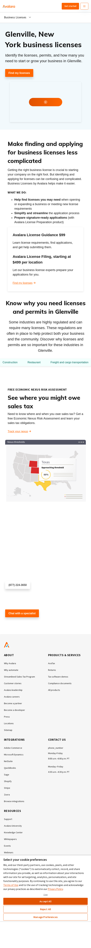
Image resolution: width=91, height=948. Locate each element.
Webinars (8, 852)
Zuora (7, 794)
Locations (9, 723)
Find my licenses (19, 73)
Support (8, 819)
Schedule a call (14, 594)
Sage (6, 774)
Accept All (45, 901)
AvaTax (51, 663)
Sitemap (8, 730)
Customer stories (12, 683)
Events (7, 845)
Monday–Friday (55, 766)
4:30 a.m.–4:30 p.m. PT (58, 771)
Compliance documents (60, 683)
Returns (52, 669)
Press (7, 716)
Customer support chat (18, 623)
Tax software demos (58, 676)
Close (45, 894)
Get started (70, 6)
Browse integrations (14, 801)
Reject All (45, 909)
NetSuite (8, 761)
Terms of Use (10, 885)
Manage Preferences (45, 917)
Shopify (8, 781)
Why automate (11, 669)
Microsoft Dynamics (13, 754)
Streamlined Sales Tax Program (19, 676)
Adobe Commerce (13, 747)
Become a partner (13, 703)
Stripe (7, 787)
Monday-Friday (55, 753)
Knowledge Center (13, 832)
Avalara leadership (13, 689)
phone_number (55, 747)
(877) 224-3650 (17, 585)
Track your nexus (18, 431)
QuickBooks (10, 767)
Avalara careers (12, 696)
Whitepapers (10, 839)
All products (54, 689)
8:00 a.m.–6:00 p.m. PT (58, 758)
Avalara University (13, 825)
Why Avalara (10, 663)
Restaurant (33, 362)
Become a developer (14, 710)
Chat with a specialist (22, 613)
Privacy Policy (55, 889)
